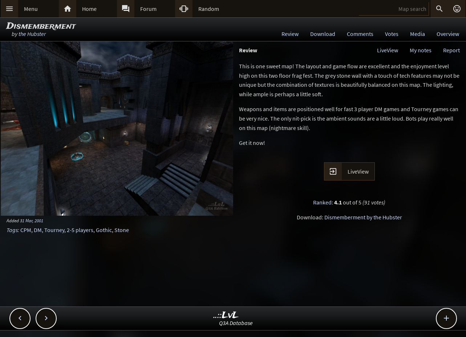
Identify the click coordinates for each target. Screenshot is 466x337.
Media (417, 33)
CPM (25, 230)
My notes (420, 50)
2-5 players (80, 230)
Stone (121, 230)
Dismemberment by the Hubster (363, 217)
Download (322, 33)
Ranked (322, 202)
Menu (31, 8)
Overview (448, 33)
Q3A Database (236, 322)
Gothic (104, 230)
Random (208, 8)
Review (290, 33)
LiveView (387, 50)
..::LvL (226, 315)
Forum (148, 8)
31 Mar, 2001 (31, 220)
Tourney (54, 230)
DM (38, 230)
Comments (360, 33)
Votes (391, 33)
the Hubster (32, 33)
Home (89, 8)
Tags (12, 230)
